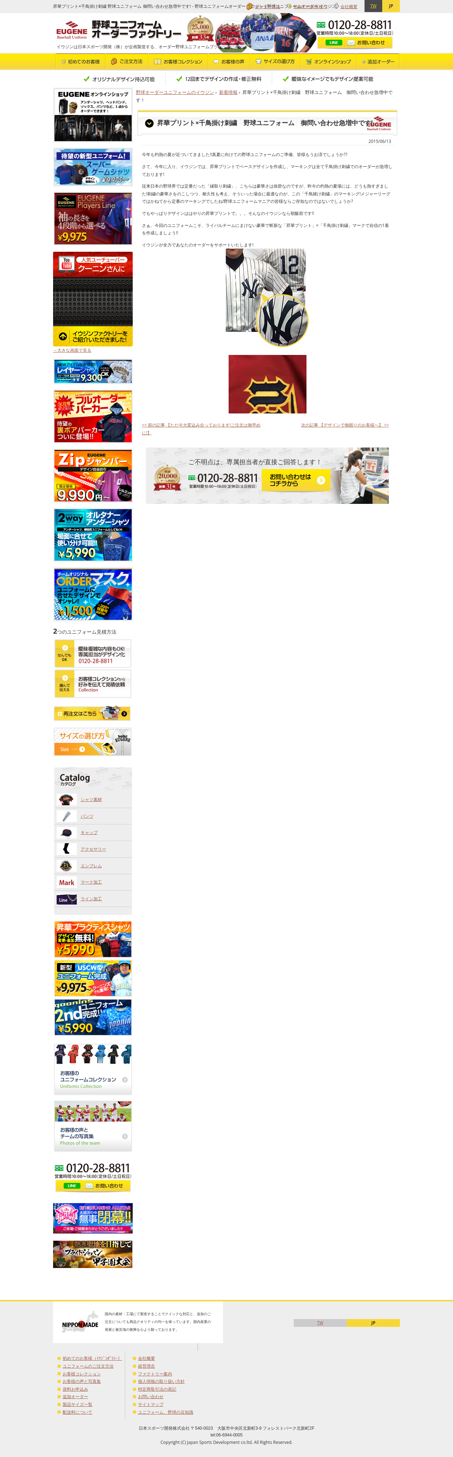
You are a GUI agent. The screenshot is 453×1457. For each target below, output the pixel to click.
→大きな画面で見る (72, 350)
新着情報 (228, 92)
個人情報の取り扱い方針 (161, 1381)
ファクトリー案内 (155, 1374)
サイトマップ (151, 1404)
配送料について (77, 1412)
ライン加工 (91, 899)
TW (373, 6)
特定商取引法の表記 (157, 1389)
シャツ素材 (91, 799)
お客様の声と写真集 (82, 1381)
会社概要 (348, 7)
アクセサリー (93, 849)
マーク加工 (91, 882)
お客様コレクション (82, 1374)
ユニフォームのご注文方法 (88, 1366)
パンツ (87, 816)
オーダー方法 (267, 7)
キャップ (89, 832)
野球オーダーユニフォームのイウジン (175, 92)
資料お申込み (75, 1389)
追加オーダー (75, 1397)
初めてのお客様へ (310, 7)
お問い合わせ (151, 1397)
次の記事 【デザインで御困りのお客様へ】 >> (345, 425)
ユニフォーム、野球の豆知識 (165, 1412)
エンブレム (91, 866)
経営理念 (146, 1366)
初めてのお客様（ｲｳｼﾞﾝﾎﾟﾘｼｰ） (92, 1358)
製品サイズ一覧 (77, 1404)
